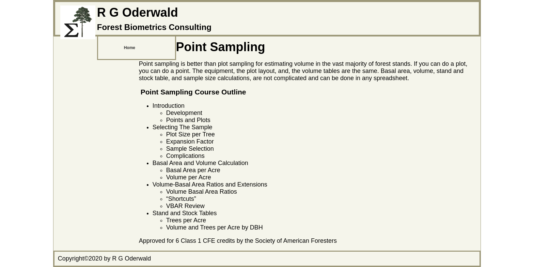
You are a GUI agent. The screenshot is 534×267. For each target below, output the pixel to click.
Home (129, 47)
